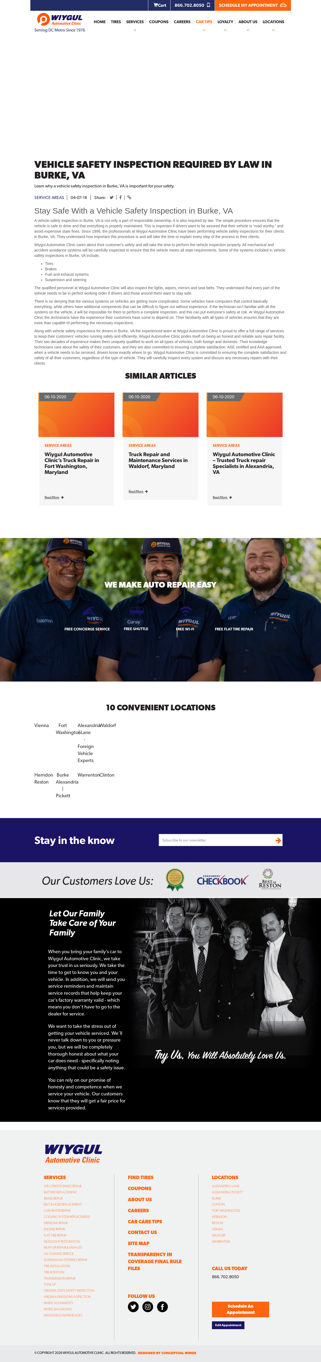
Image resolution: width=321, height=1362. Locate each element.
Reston (41, 781)
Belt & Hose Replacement (63, 1204)
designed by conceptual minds (167, 1353)
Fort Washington (226, 1211)
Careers (182, 21)
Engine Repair (54, 1229)
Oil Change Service (59, 1254)
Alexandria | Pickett (227, 1192)
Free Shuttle (136, 629)
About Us (248, 21)
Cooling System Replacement (67, 1217)
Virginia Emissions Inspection (67, 1297)
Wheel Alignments (58, 1303)
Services (135, 21)
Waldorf (107, 725)
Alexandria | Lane (225, 1186)
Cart (160, 5)
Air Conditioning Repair (62, 1186)
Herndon (43, 775)
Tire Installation (57, 1266)
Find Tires (140, 1177)
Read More (54, 497)
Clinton (106, 775)
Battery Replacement (60, 1192)
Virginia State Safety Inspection (69, 1291)
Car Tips (204, 21)
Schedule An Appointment (241, 1309)
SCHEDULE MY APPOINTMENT (253, 5)
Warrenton (89, 775)
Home (100, 21)
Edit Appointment (228, 1325)
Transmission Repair (59, 1278)
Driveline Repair (56, 1223)
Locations (273, 21)
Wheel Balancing (58, 1309)
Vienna (41, 725)
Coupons (158, 21)
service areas (49, 197)
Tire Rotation (54, 1272)
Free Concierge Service (87, 629)
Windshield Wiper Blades (63, 1315)
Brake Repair (53, 1198)
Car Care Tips (145, 1221)
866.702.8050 (193, 5)
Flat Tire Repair (55, 1235)
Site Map (138, 1243)
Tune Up (50, 1284)
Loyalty (225, 21)
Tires (116, 21)
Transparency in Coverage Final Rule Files (155, 1261)
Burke (63, 775)
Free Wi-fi (185, 629)
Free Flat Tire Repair (234, 629)
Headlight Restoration (62, 1241)
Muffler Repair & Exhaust (63, 1247)
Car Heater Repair (57, 1211)
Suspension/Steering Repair (65, 1260)
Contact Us (142, 1232)
